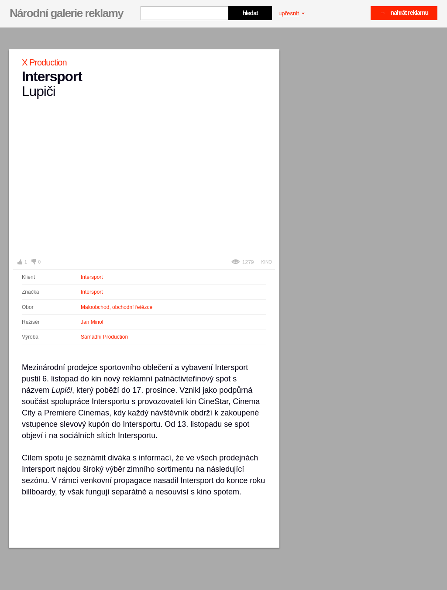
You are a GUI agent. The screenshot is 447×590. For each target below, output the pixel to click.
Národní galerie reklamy (66, 13)
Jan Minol (92, 322)
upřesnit (292, 13)
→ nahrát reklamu (404, 12)
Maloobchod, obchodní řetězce (116, 307)
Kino (266, 262)
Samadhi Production (104, 337)
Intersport (92, 277)
